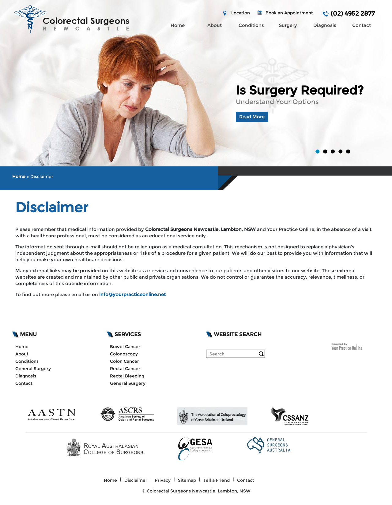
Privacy (163, 480)
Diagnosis (324, 25)
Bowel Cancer (125, 346)
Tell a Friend (216, 480)
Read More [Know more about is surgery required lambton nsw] (252, 117)
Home (178, 25)
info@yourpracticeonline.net (132, 294)
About (214, 25)
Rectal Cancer (125, 368)
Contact (361, 25)
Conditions (251, 25)
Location (240, 13)
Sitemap (187, 480)
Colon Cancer (124, 361)
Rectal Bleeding (127, 376)
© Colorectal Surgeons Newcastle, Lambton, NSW (196, 491)
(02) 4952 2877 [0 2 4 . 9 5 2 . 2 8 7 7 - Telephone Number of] (353, 13)
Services (128, 334)
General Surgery (33, 368)
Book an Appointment (289, 13)
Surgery (288, 25)
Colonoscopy (124, 354)
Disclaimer (135, 480)
